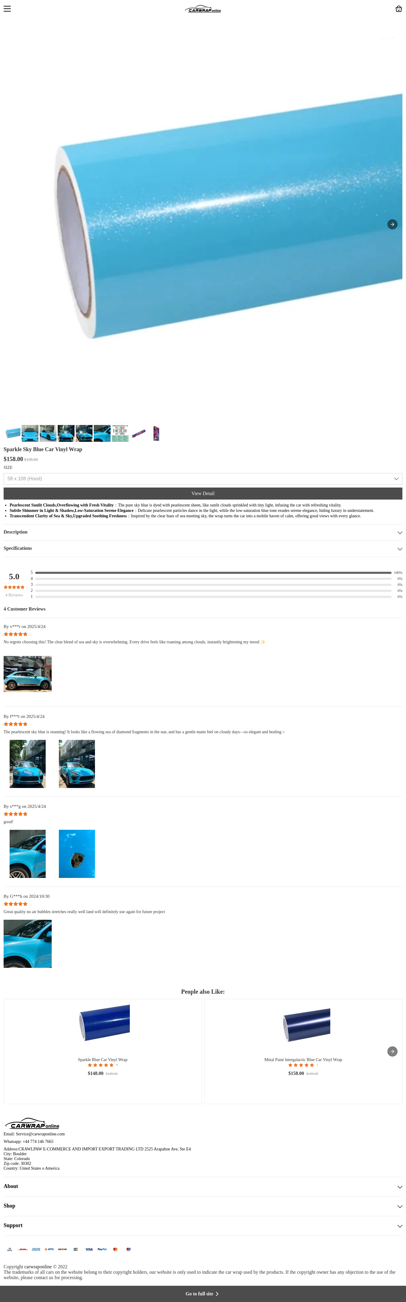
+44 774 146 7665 (38, 1141)
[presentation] (392, 1051)
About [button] (203, 1186)
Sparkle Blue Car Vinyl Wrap (103, 1059)
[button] (7, 9)
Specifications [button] (203, 549)
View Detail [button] (203, 493)
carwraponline (38, 1266)
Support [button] (203, 1226)
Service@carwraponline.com (40, 1134)
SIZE (8, 467)
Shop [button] (203, 1206)
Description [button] (203, 532)
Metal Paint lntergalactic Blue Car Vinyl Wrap (303, 1059)
